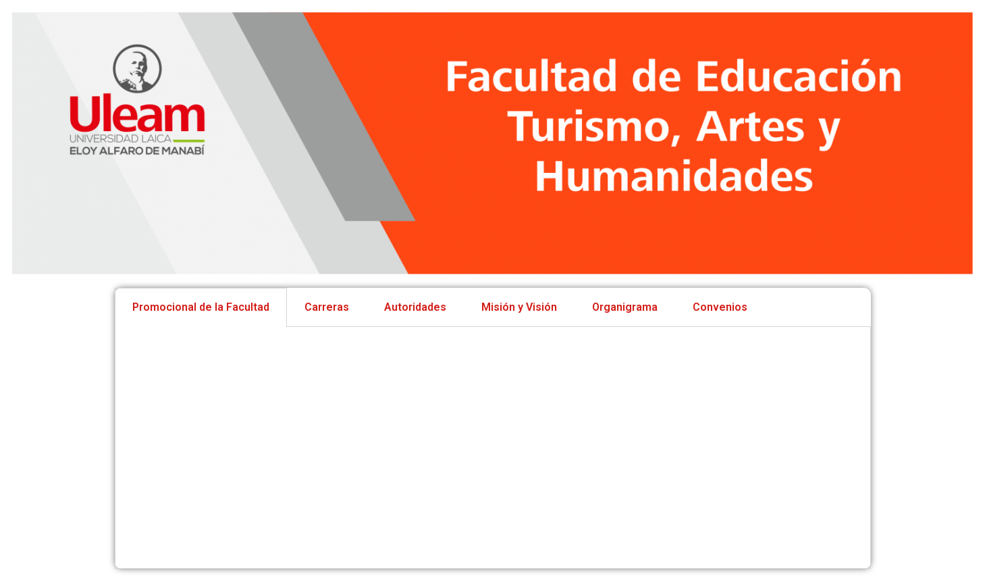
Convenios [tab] (720, 307)
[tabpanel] (493, 448)
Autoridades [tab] (415, 307)
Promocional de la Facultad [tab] (200, 307)
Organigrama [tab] (625, 307)
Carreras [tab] (326, 307)
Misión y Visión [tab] (519, 307)
